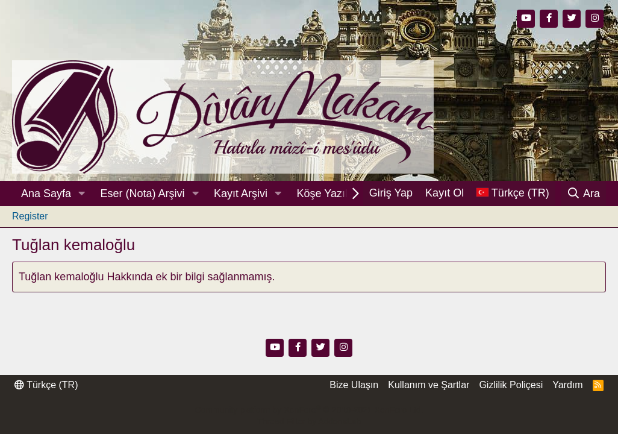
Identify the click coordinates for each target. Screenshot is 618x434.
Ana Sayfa (46, 193)
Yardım (567, 385)
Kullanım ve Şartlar (428, 385)
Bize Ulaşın (353, 385)
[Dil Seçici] (512, 193)
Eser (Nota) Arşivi (143, 193)
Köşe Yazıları (328, 193)
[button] (82, 193)
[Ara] (583, 193)
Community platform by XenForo (309, 410)
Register (30, 216)
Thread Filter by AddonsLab (309, 421)
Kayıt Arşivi (240, 193)
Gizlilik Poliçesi (511, 385)
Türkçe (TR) (46, 385)
